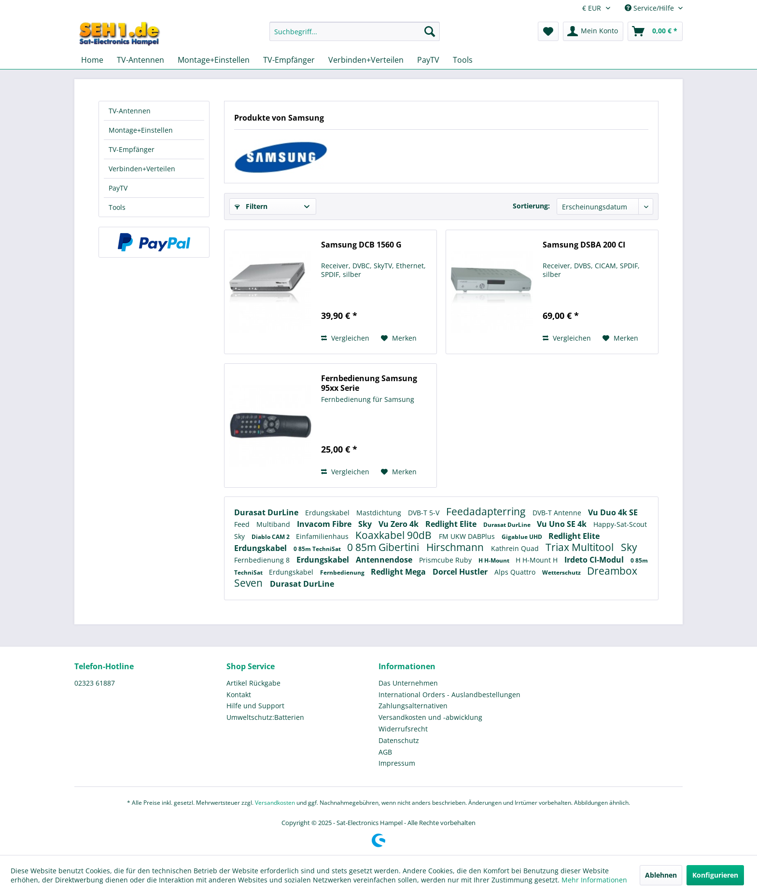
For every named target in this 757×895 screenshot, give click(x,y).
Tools (117, 207)
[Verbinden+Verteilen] (366, 60)
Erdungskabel (328, 512)
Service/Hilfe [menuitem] (650, 8)
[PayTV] (428, 60)
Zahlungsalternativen (413, 705)
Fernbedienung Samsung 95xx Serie (369, 383)
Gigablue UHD (523, 537)
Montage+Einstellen (141, 130)
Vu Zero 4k (399, 524)
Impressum (396, 763)
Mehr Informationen (594, 879)
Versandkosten (275, 803)
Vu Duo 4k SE (613, 512)
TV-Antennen (130, 110)
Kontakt (238, 694)
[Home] (92, 60)
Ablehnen (661, 875)
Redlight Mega (399, 571)
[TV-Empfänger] (289, 60)
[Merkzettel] (548, 31)
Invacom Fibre (325, 524)
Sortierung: (531, 205)
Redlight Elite (451, 524)
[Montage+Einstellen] (213, 60)
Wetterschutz (562, 572)
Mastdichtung (379, 512)
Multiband (274, 524)
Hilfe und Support (255, 705)
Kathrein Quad (516, 548)
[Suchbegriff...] (354, 31)
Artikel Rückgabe (253, 683)
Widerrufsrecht (403, 728)
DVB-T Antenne (558, 512)
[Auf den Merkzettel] (399, 338)
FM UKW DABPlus (468, 536)
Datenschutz (398, 740)
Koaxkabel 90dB (394, 535)
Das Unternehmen (408, 683)
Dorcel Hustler (461, 571)
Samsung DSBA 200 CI (584, 245)
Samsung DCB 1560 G (361, 245)
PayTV (118, 188)
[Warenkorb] (655, 31)
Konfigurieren (715, 875)
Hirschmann (456, 547)
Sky (366, 524)
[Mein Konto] (593, 31)
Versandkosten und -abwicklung (430, 717)
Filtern (251, 206)
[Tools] (462, 60)
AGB (385, 752)
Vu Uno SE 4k (563, 524)
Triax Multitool (581, 547)
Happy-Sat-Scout (620, 524)
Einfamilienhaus (323, 536)
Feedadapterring (487, 511)
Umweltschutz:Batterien (265, 717)
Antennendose (385, 559)
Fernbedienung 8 (263, 560)
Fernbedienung (343, 572)
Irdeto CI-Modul (595, 559)
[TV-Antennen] (140, 60)
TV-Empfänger (131, 149)
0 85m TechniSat (318, 549)
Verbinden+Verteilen (142, 168)
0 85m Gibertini (384, 547)
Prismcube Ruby (446, 560)
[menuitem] (354, 36)
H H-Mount (494, 560)
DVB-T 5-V (424, 512)
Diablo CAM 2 (271, 537)
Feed (243, 524)
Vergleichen (345, 338)
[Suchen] (430, 31)
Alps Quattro (515, 572)
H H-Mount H (538, 560)
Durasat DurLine (267, 512)
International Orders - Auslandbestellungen (449, 694)
